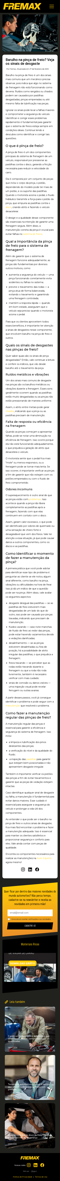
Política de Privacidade (22, 1177)
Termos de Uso (41, 1177)
